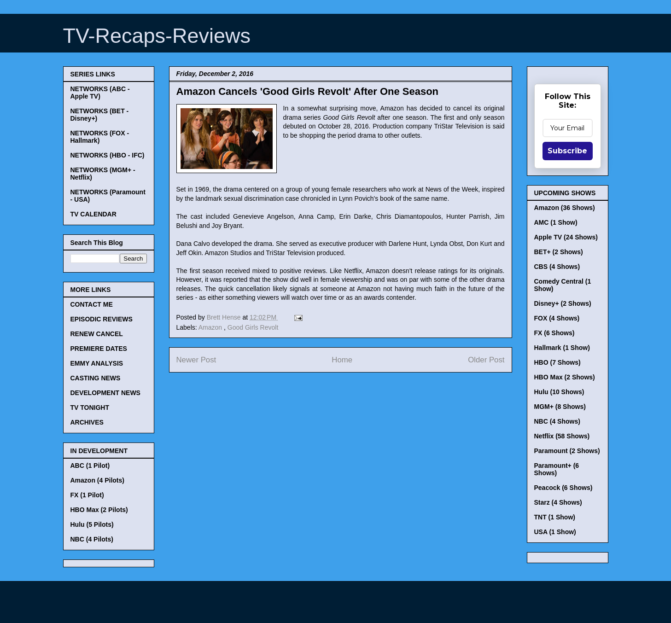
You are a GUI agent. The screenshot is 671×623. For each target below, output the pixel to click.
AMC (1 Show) (556, 222)
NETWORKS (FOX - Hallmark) (99, 136)
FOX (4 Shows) (557, 318)
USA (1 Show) (555, 532)
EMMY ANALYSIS (96, 363)
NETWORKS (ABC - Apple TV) (100, 92)
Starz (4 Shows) (558, 502)
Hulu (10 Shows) (559, 392)
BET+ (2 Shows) (558, 252)
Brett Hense (225, 317)
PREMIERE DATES (98, 348)
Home (342, 359)
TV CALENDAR (93, 214)
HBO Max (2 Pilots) (99, 509)
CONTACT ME (91, 304)
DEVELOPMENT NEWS (105, 392)
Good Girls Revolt (253, 327)
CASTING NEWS (95, 378)
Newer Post (196, 359)
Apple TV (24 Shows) (566, 237)
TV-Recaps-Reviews (157, 35)
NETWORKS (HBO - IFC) (107, 155)
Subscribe (567, 150)
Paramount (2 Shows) (567, 450)
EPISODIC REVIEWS (101, 319)
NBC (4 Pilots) (91, 539)
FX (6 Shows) (554, 333)
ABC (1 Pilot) (90, 465)
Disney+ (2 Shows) (562, 303)
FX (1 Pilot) (87, 495)
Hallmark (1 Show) (562, 347)
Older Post (486, 359)
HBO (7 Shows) (557, 362)
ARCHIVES (87, 422)
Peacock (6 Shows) (563, 487)
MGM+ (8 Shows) (560, 406)
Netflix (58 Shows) (562, 436)
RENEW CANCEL (96, 334)
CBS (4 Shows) (557, 266)
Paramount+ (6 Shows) (556, 469)
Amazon (211, 327)
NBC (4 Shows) (557, 421)
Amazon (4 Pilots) (97, 480)
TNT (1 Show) (554, 517)
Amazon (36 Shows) (564, 207)
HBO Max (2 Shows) (564, 377)
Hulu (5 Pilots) (92, 524)
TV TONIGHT (90, 407)
